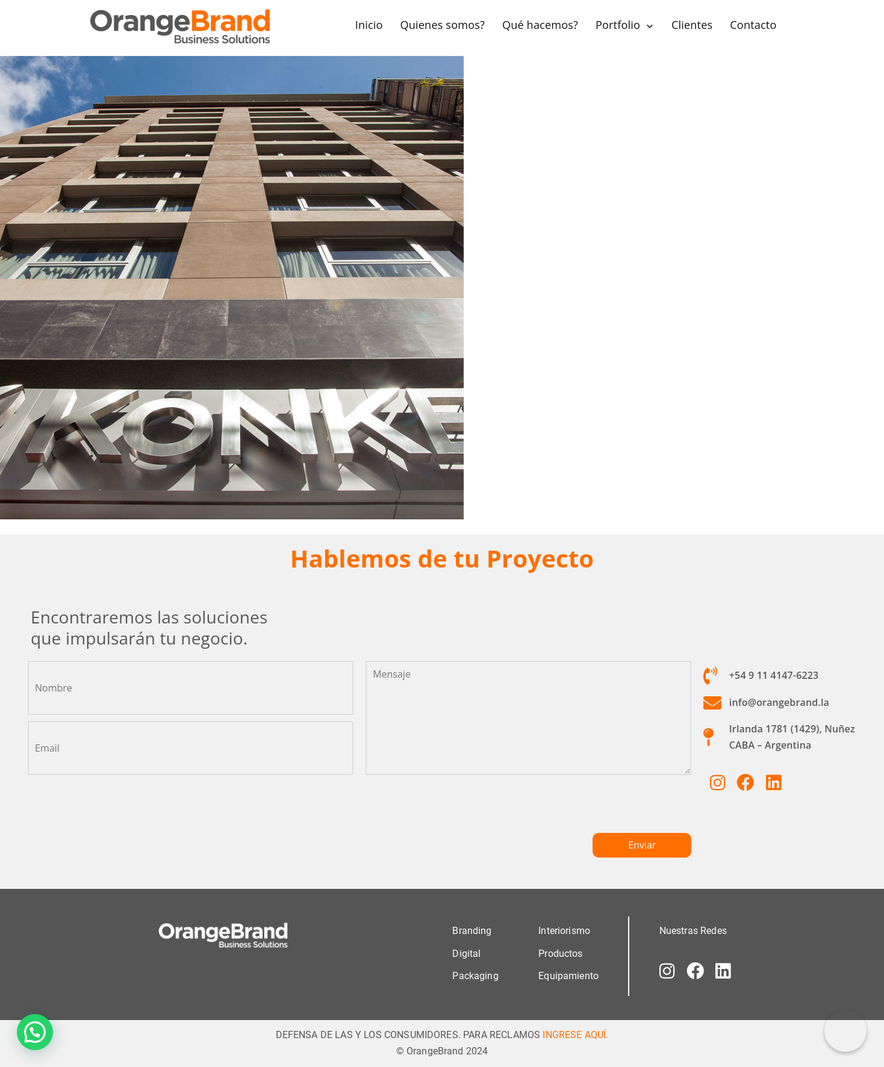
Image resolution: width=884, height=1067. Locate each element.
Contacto (753, 24)
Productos (560, 952)
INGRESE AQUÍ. (575, 1033)
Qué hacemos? (539, 24)
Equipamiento (568, 974)
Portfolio (618, 24)
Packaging (475, 974)
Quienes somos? (442, 24)
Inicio (368, 24)
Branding (471, 930)
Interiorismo (564, 930)
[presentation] (457, 808)
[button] (35, 1032)
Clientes (691, 24)
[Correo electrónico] (845, 1031)
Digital (466, 952)
